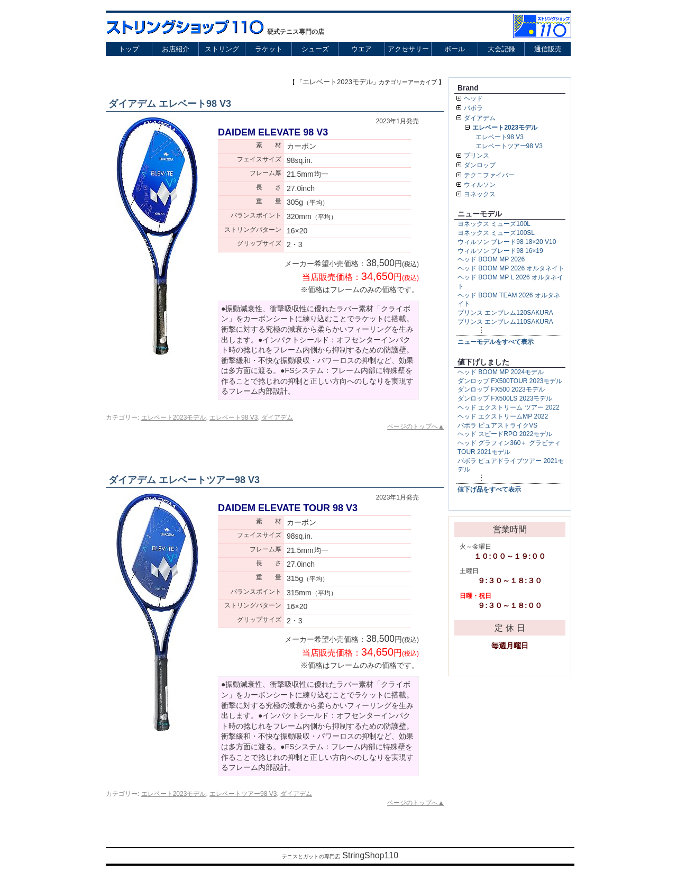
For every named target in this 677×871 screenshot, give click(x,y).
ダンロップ (480, 165)
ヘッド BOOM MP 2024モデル (501, 372)
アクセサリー (408, 49)
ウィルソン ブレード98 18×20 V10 (507, 242)
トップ (128, 49)
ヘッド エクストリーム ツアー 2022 (509, 407)
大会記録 (501, 49)
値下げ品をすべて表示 (489, 489)
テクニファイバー (489, 175)
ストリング (222, 49)
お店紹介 (175, 49)
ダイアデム (277, 417)
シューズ (315, 49)
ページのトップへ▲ (415, 426)
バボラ (473, 108)
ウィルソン (480, 184)
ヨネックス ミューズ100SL (496, 233)
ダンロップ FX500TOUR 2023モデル (510, 381)
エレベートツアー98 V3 (243, 793)
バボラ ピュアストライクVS (497, 425)
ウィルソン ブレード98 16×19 (500, 251)
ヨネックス (480, 194)
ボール (454, 49)
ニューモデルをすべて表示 (496, 342)
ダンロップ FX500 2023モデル (501, 389)
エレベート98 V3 (233, 417)
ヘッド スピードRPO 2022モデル (505, 434)
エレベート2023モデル (173, 417)
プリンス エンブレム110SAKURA (505, 321)
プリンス (476, 155)
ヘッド (473, 98)
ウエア (361, 49)
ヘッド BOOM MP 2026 (491, 259)
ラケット (268, 49)
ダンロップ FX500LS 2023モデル (505, 398)
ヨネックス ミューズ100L (494, 224)
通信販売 (548, 49)
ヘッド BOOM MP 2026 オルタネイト (511, 268)
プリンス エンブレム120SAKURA (505, 312)
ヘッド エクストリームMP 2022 (503, 416)
